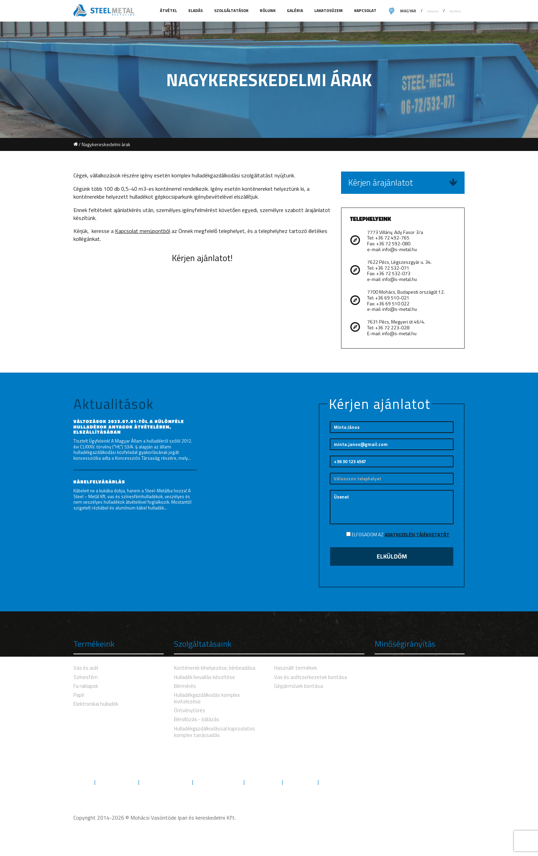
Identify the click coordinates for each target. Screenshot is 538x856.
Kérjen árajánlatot (402, 182)
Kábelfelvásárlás (99, 481)
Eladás (196, 10)
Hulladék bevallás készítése (204, 677)
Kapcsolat (365, 10)
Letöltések (300, 782)
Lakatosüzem (329, 10)
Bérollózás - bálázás (196, 719)
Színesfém (85, 677)
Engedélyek (263, 782)
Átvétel (169, 10)
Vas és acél (85, 668)
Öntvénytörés (189, 710)
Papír (78, 695)
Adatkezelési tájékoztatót (417, 534)
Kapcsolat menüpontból (142, 231)
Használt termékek (295, 668)
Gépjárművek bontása (298, 686)
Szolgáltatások (231, 10)
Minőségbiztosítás (218, 782)
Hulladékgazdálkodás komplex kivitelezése (207, 698)
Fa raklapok (85, 686)
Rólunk (268, 10)
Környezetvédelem (166, 782)
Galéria (295, 10)
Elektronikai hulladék (95, 704)
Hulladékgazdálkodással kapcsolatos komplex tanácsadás (214, 732)
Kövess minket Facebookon (432, 781)
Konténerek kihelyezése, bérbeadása (214, 668)
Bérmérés (185, 686)
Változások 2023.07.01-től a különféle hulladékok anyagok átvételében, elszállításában (128, 426)
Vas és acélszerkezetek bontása (310, 677)
